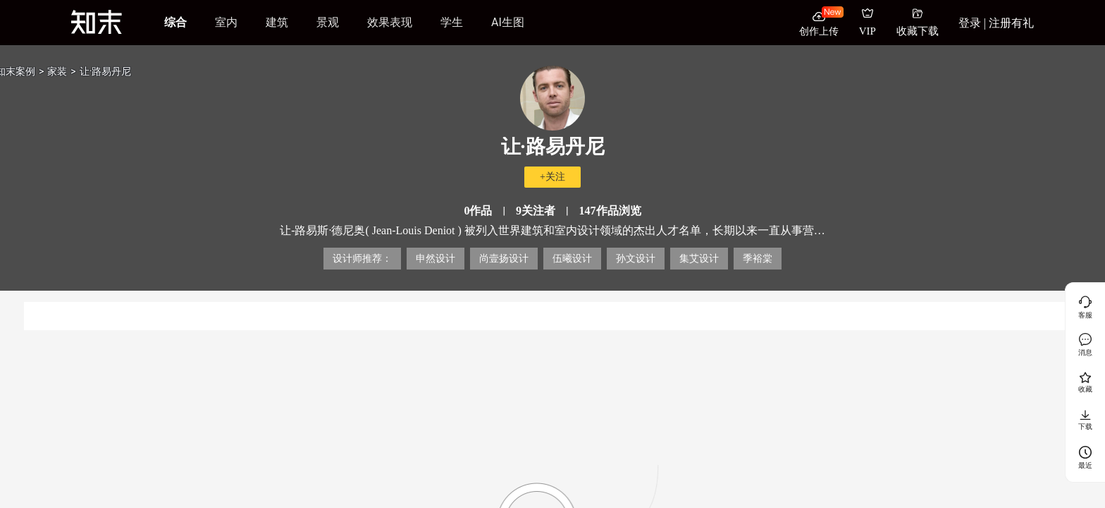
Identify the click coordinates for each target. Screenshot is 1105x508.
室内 (226, 22)
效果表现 (389, 22)
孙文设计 (635, 258)
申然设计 (435, 258)
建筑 (277, 22)
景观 (327, 22)
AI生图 (507, 22)
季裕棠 (757, 258)
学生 (451, 22)
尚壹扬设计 (504, 258)
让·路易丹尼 (106, 71)
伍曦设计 (572, 258)
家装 (57, 71)
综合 (175, 22)
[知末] (96, 22)
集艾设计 (699, 258)
